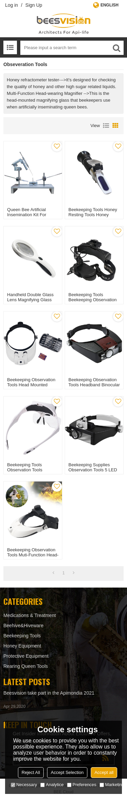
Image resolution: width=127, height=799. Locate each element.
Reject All (31, 772)
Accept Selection (67, 772)
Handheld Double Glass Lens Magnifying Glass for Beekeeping (30, 299)
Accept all (103, 772)
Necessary (24, 784)
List (106, 126)
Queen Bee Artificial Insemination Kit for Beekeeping (26, 214)
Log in (11, 5)
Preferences (81, 784)
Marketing (112, 784)
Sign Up (33, 5)
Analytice (52, 784)
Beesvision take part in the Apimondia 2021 (48, 693)
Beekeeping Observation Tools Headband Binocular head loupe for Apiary (94, 384)
